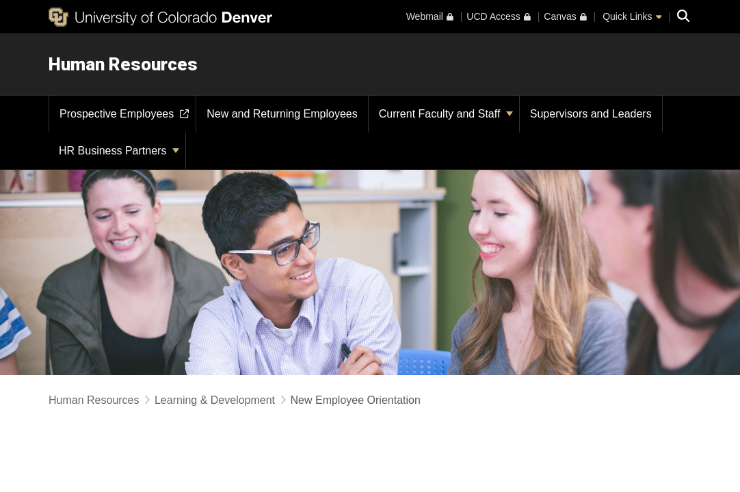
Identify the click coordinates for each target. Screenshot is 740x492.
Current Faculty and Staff (446, 114)
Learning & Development (215, 400)
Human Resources (123, 64)
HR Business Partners (119, 150)
